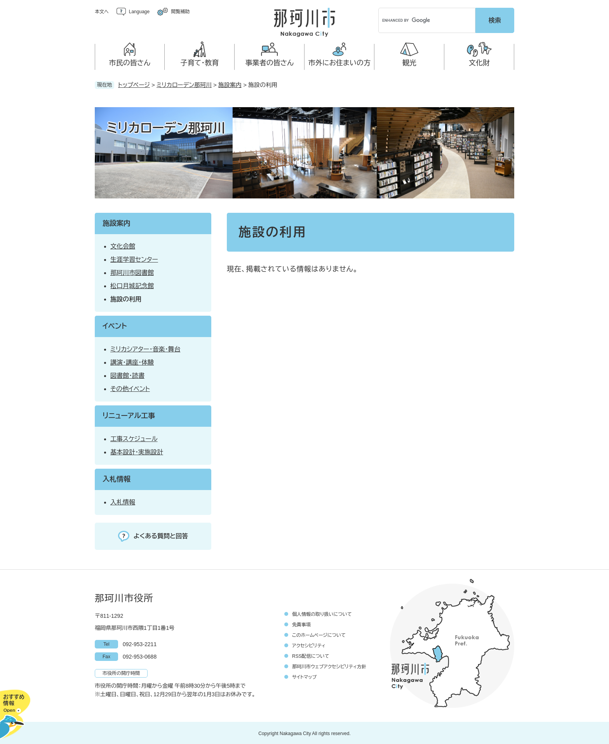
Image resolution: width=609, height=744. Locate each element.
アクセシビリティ (308, 644)
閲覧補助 (180, 11)
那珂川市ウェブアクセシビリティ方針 (329, 665)
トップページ (134, 83)
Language (139, 11)
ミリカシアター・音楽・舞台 (145, 348)
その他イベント (130, 387)
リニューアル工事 (129, 415)
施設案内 (230, 83)
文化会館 (122, 245)
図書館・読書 (127, 374)
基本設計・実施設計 (136, 451)
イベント (115, 325)
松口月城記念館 (132, 285)
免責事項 (301, 623)
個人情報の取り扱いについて (322, 613)
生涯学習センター (134, 258)
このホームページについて (319, 634)
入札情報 (116, 478)
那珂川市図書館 (132, 271)
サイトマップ (304, 676)
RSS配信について (310, 655)
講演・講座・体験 (132, 361)
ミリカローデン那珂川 (184, 83)
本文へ (102, 11)
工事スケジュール (134, 438)
